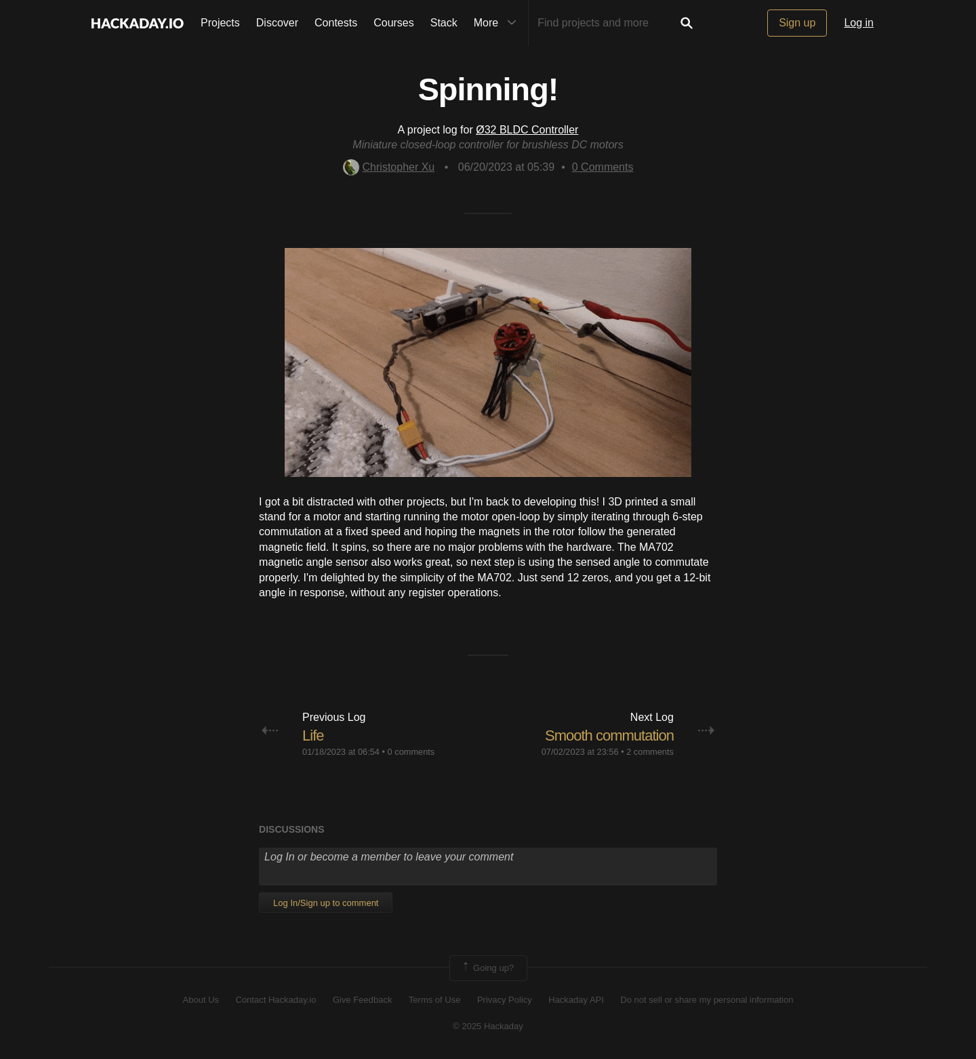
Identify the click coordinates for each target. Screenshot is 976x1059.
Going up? (487, 968)
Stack (444, 22)
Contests (335, 22)
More (498, 23)
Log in (859, 22)
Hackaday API (576, 1000)
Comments (603, 167)
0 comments (411, 752)
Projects (220, 22)
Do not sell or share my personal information (706, 1000)
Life (312, 735)
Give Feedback (362, 1000)
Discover (277, 22)
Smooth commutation (609, 735)
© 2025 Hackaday (488, 1026)
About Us (201, 1000)
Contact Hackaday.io (276, 1000)
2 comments (650, 752)
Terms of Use (435, 1000)
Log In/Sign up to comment (325, 903)
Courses (393, 22)
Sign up (797, 22)
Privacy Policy (504, 1000)
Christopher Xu (389, 167)
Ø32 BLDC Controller (527, 130)
